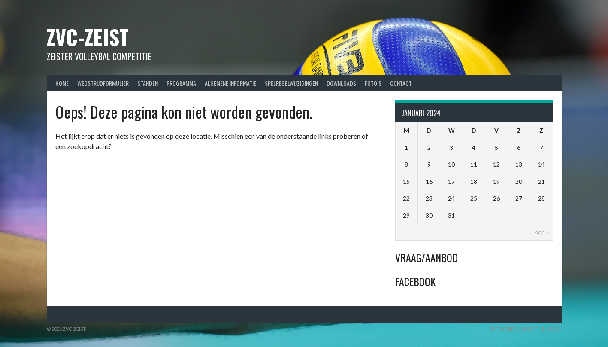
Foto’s (373, 83)
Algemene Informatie (230, 83)
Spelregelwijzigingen (291, 83)
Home (62, 83)
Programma (181, 83)
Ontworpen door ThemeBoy (525, 329)
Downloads (341, 83)
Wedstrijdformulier (103, 83)
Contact (401, 83)
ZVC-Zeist (88, 36)
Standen (147, 83)
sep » (542, 232)
